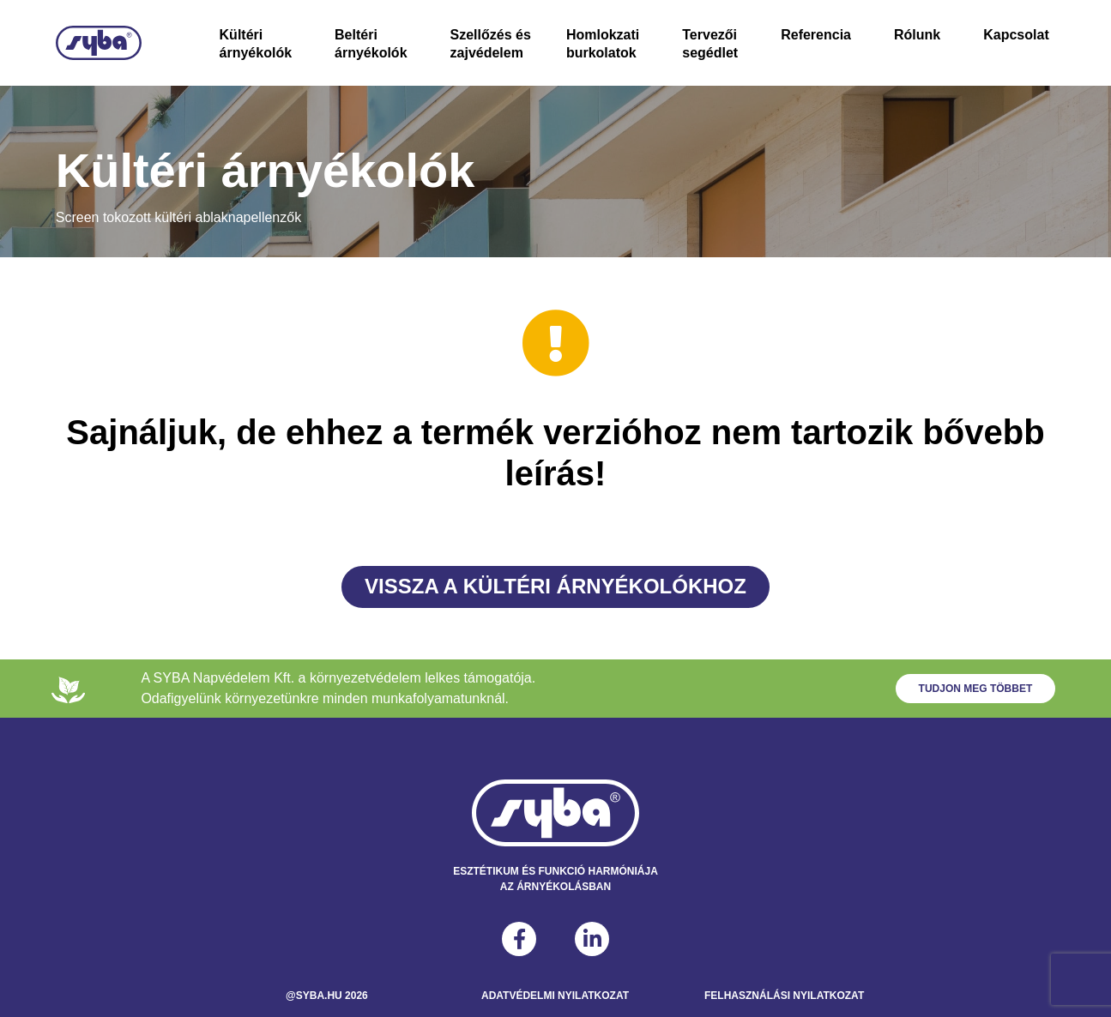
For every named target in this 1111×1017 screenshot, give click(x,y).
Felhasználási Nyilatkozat (784, 996)
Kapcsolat (1015, 34)
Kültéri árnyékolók (256, 43)
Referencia (816, 34)
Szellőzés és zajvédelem (490, 43)
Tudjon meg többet (976, 689)
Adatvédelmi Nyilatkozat (555, 996)
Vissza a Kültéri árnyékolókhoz (555, 586)
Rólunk (917, 34)
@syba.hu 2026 (327, 996)
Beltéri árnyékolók (371, 43)
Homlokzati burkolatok (602, 43)
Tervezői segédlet (710, 43)
